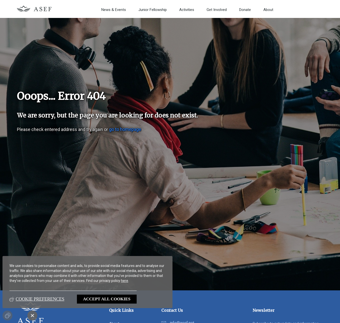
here (124, 281)
